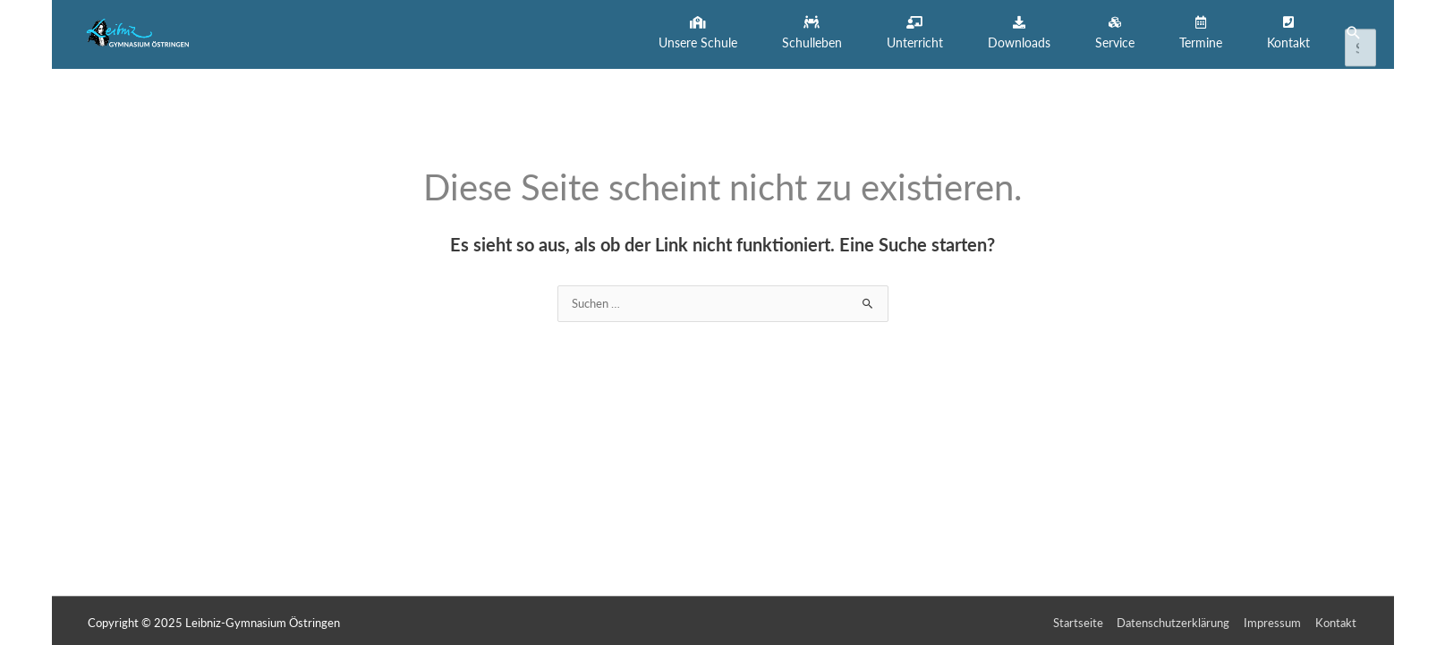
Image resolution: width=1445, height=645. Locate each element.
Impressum (1274, 619)
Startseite (1079, 619)
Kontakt (1337, 619)
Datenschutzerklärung (1174, 619)
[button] (698, 32)
